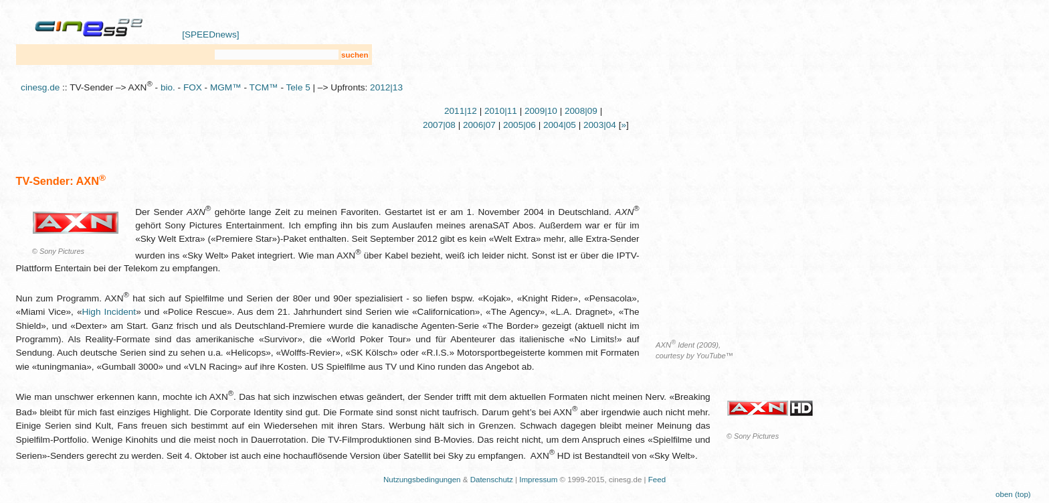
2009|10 (540, 111)
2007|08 (439, 125)
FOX (192, 87)
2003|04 (599, 125)
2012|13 (386, 87)
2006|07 (479, 125)
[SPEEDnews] (210, 34)
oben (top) (1013, 494)
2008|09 (581, 111)
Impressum (538, 480)
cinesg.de (40, 87)
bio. (168, 87)
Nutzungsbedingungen (422, 480)
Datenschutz (491, 480)
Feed (657, 480)
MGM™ (226, 87)
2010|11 (500, 111)
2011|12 (460, 111)
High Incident (109, 312)
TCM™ (264, 87)
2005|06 (519, 125)
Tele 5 (298, 87)
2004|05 (559, 125)
